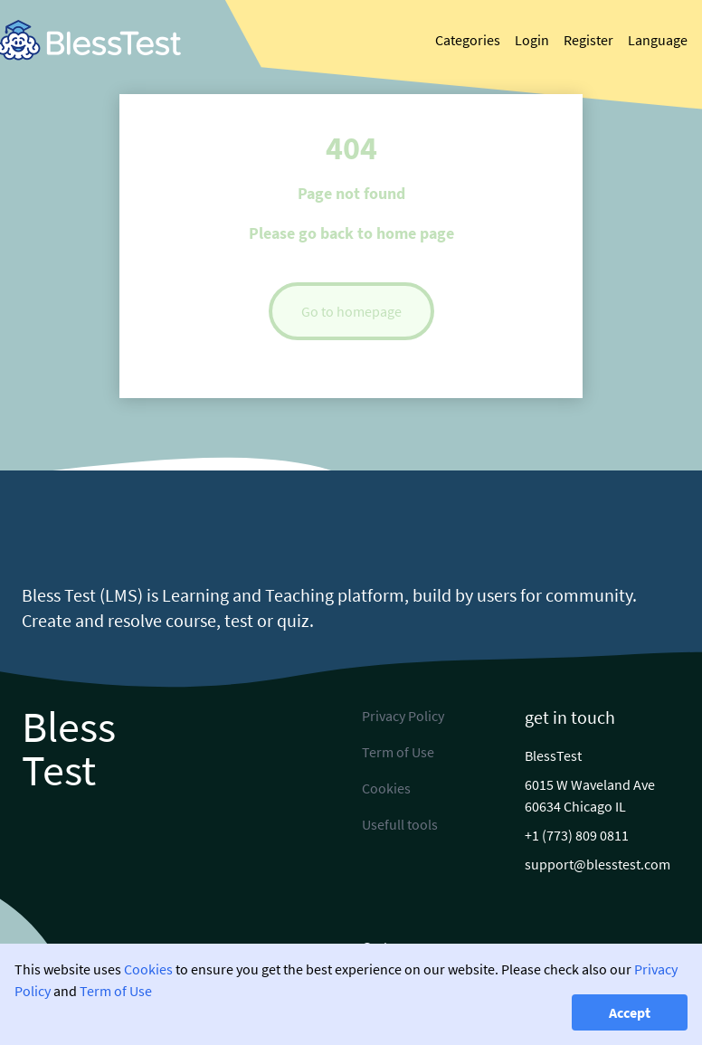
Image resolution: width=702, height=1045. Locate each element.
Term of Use (116, 991)
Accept (629, 1012)
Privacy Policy (403, 716)
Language (658, 40)
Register (588, 40)
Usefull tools (400, 824)
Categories (467, 40)
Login (532, 40)
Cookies (148, 969)
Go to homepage (351, 311)
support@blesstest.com (597, 864)
